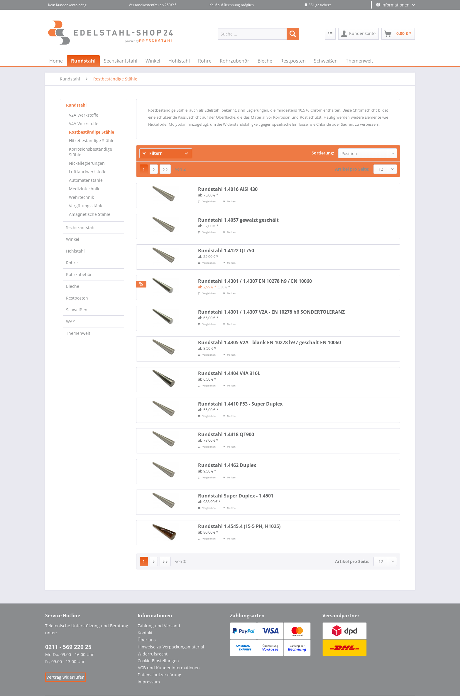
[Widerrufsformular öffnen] (65, 677)
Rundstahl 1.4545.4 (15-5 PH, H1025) (239, 526)
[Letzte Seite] (165, 169)
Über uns (147, 640)
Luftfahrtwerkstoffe (87, 171)
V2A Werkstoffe (83, 115)
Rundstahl (76, 105)
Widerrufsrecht (153, 654)
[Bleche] (264, 60)
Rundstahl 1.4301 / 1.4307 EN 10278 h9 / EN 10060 (255, 281)
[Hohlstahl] (179, 60)
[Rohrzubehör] (234, 60)
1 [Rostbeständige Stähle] (144, 169)
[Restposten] (293, 60)
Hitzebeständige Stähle (91, 140)
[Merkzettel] (330, 34)
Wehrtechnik (81, 197)
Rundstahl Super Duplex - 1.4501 (235, 496)
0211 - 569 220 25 (68, 647)
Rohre (72, 262)
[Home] (56, 60)
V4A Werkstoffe (83, 123)
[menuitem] (258, 36)
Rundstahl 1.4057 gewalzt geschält (238, 220)
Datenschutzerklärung (159, 674)
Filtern (153, 153)
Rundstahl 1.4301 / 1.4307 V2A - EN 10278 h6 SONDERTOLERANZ (271, 312)
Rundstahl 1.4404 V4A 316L (229, 373)
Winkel (72, 239)
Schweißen (76, 309)
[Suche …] (258, 34)
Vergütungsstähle (86, 206)
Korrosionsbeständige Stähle (90, 151)
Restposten (77, 298)
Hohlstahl (75, 251)
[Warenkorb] (398, 34)
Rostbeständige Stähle (91, 132)
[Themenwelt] (359, 60)
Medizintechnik (84, 188)
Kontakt (145, 633)
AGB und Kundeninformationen (169, 667)
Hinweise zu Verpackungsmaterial (171, 647)
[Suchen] (293, 34)
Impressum (149, 682)
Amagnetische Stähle (89, 214)
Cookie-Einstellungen (158, 660)
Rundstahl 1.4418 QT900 (226, 434)
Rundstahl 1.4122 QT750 (226, 250)
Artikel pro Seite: (352, 169)
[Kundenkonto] (358, 34)
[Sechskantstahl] (120, 60)
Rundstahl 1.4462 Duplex (227, 465)
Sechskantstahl (81, 227)
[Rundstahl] (83, 60)
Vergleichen (207, 201)
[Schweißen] (326, 60)
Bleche (72, 286)
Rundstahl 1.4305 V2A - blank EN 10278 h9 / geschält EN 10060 (269, 342)
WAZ (70, 321)
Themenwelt (78, 333)
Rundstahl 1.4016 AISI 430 (228, 189)
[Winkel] (152, 60)
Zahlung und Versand (159, 625)
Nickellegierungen (87, 163)
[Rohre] (205, 60)
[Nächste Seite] (154, 169)
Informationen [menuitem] (393, 5)
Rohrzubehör (79, 274)
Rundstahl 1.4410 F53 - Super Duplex (240, 404)
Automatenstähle (86, 180)
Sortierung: (323, 153)
